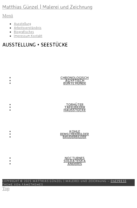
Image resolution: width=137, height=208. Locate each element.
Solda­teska (75, 161)
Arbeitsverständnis (27, 28)
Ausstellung (22, 24)
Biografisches (24, 32)
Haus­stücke (75, 110)
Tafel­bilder (74, 107)
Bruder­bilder (74, 137)
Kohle (74, 131)
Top (5, 188)
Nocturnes (75, 158)
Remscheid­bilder (74, 134)
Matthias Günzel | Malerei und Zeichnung (47, 6)
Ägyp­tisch (74, 80)
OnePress (118, 181)
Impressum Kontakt (28, 36)
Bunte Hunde (74, 83)
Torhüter (74, 104)
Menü (7, 15)
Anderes (74, 163)
